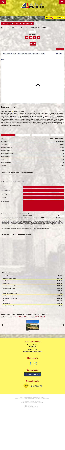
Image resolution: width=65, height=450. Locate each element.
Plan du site (17, 398)
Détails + (23, 135)
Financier (57, 135)
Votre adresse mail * (6, 190)
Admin (39, 398)
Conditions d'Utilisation (36, 228)
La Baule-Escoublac (24, 27)
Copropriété (40, 135)
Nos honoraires (31, 398)
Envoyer (60, 215)
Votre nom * (4, 187)
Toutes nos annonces (45, 398)
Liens (36, 398)
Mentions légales (24, 398)
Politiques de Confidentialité (23, 228)
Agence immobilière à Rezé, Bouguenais (9, 27)
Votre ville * (4, 197)
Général (8, 135)
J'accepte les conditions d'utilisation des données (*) (16, 213)
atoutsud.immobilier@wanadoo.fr (32, 351)
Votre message (5, 201)
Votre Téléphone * (5, 194)
